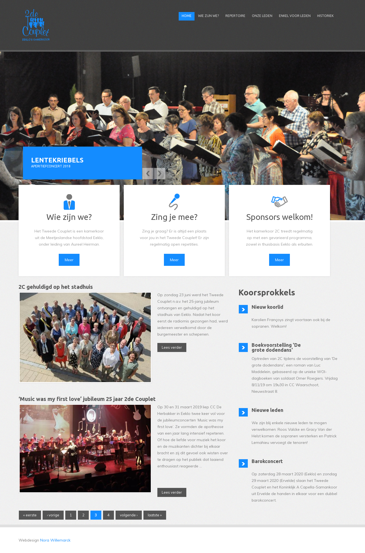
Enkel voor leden (295, 16)
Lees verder (174, 347)
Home (187, 16)
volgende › (128, 515)
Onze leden (262, 16)
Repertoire (235, 16)
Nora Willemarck (55, 540)
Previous (148, 173)
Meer (69, 259)
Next (159, 173)
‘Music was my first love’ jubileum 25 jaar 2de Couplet (87, 399)
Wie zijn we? (208, 16)
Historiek (325, 16)
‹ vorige (53, 515)
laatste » (155, 515)
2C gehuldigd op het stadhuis (56, 287)
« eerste (30, 515)
